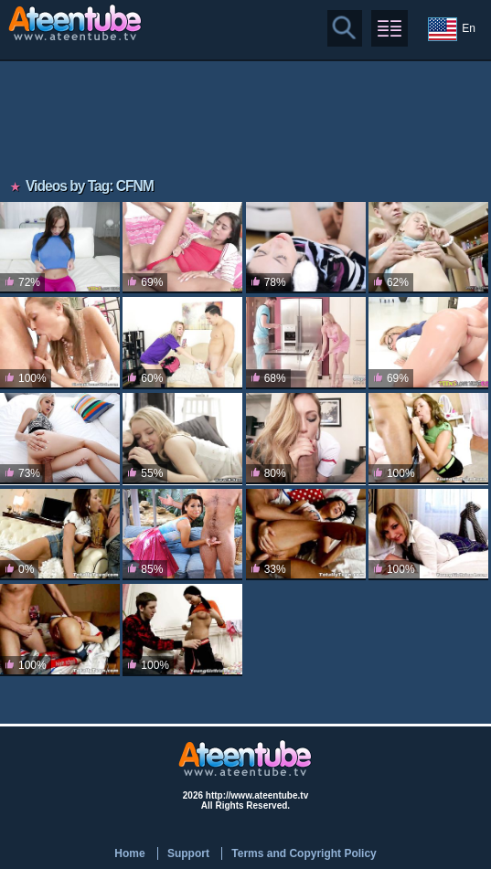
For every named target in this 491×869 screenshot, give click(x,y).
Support (188, 853)
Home (129, 853)
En (451, 29)
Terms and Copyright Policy (303, 853)
